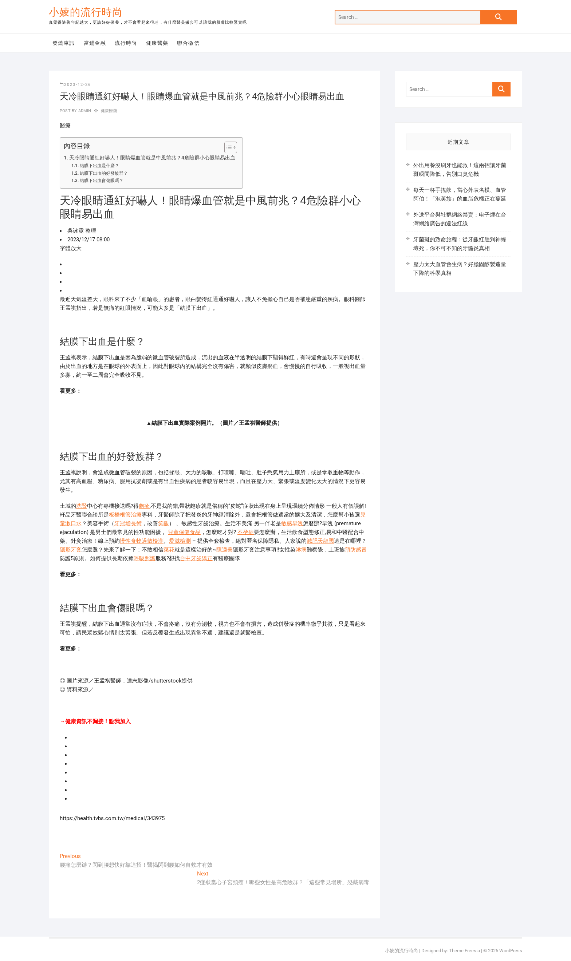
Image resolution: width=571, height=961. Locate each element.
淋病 (301, 549)
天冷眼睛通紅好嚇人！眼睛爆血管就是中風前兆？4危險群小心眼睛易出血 (152, 158)
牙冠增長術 (128, 523)
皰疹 (144, 506)
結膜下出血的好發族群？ (104, 173)
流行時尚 (126, 43)
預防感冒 (356, 549)
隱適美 (224, 549)
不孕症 (245, 532)
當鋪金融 (95, 43)
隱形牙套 (71, 549)
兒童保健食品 (184, 532)
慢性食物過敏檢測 (142, 541)
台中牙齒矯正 (196, 558)
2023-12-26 (75, 84)
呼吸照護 (144, 558)
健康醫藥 (157, 43)
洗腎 (81, 506)
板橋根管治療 (125, 514)
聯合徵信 (188, 43)
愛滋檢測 (180, 541)
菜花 (169, 549)
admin (84, 110)
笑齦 (163, 523)
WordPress (510, 950)
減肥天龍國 (320, 541)
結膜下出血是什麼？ (99, 165)
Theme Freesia (464, 950)
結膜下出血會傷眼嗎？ (101, 180)
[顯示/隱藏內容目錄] (227, 147)
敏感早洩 (292, 523)
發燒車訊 (63, 43)
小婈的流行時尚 (86, 12)
